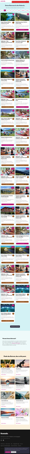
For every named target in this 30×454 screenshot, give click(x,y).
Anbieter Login (3, 443)
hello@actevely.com (6, 438)
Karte (2, 10)
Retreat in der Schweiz (16, 343)
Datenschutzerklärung (13, 450)
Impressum (19, 445)
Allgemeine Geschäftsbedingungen (5, 445)
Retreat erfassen (8, 443)
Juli (15, 10)
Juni (13, 10)
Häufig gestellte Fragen (16, 443)
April (7, 10)
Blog (11, 443)
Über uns (21, 443)
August (19, 10)
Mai (10, 10)
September (23, 10)
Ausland (27, 10)
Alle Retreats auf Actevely (15, 326)
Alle (4, 10)
